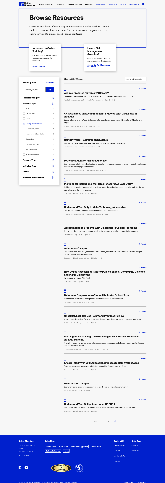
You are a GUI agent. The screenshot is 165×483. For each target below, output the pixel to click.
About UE (117, 457)
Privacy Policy (128, 479)
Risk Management (119, 442)
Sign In (123, 4)
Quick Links (134, 4)
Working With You (119, 452)
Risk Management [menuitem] (46, 4)
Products (117, 447)
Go (51, 86)
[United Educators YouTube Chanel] (26, 463)
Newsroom (135, 447)
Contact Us (135, 442)
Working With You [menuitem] (75, 4)
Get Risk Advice (51, 443)
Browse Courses (40, 63)
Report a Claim (100, 4)
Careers (66, 447)
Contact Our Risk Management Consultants (105, 63)
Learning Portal (112, 4)
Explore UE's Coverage (53, 447)
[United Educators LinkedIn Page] (20, 463)
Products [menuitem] (60, 4)
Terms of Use (142, 479)
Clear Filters (49, 78)
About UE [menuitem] (89, 4)
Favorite (142, 85)
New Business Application (79, 443)
